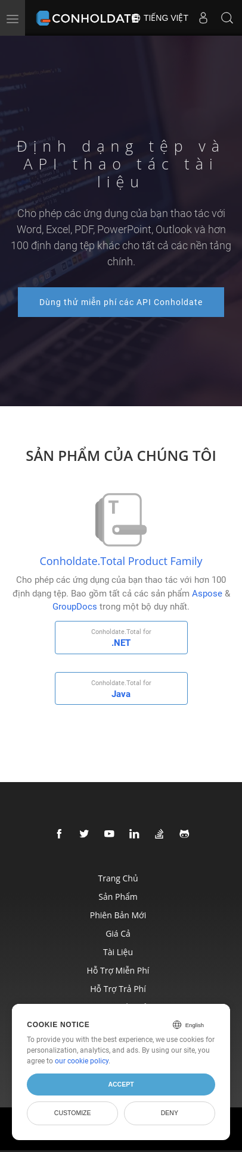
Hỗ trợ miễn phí (118, 970)
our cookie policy (81, 1061)
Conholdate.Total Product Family (120, 561)
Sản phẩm (117, 896)
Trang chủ (118, 878)
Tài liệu (118, 952)
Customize (72, 1112)
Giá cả (118, 933)
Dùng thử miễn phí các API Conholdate (121, 302)
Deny (169, 1112)
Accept (121, 1084)
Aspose (207, 593)
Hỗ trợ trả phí (117, 988)
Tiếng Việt (159, 17)
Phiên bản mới (118, 915)
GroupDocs (74, 606)
